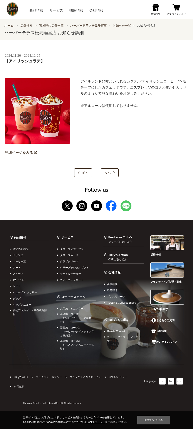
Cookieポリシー (118, 377)
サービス (67, 237)
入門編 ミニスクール (73, 308)
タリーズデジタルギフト (74, 267)
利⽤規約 (19, 386)
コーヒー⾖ (19, 261)
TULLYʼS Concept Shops (121, 302)
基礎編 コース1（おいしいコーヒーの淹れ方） (75, 318)
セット (17, 286)
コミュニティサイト (72, 280)
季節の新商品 (21, 249)
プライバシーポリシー (49, 377)
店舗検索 (26, 25)
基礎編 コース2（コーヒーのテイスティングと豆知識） (77, 331)
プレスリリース (116, 296)
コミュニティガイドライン (85, 377)
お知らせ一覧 (122, 25)
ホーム (8, 25)
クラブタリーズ (69, 261)
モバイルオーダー (70, 273)
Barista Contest (116, 331)
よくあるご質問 (163, 320)
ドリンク (18, 255)
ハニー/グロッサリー (25, 292)
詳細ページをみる (21, 152)
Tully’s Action (118, 257)
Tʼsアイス (18, 280)
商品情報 (20, 237)
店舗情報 (159, 331)
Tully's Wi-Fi (21, 377)
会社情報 (114, 272)
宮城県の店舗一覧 (51, 25)
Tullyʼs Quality (118, 319)
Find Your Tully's (120, 239)
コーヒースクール (73, 297)
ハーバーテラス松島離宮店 (88, 25)
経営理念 (112, 290)
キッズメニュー (22, 304)
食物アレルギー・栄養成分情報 (30, 312)
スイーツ (18, 273)
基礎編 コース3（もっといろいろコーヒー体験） (77, 344)
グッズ (17, 298)
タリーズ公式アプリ (72, 249)
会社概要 (112, 284)
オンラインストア (164, 341)
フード (17, 267)
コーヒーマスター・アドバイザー (124, 338)
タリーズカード (69, 255)
